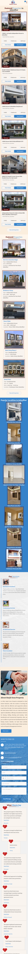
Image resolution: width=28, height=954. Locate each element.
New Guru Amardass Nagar (10, 259)
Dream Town (7, 379)
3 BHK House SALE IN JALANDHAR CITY (12, 141)
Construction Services (9, 608)
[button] (10, 753)
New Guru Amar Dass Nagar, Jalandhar (14, 485)
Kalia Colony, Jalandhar (14, 443)
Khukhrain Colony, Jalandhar (14, 464)
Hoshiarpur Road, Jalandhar (14, 568)
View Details (8, 44)
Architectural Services (9, 629)
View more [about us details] (5, 731)
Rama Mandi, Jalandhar (14, 506)
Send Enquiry (20, 44)
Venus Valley (7, 321)
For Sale (6, 30)
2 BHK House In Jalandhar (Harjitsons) (12, 106)
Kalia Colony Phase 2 (10, 350)
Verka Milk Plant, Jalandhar (14, 422)
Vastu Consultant (7, 651)
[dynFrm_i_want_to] (14, 784)
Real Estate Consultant (9, 586)
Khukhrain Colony (8, 290)
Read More (6, 820)
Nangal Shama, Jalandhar (14, 547)
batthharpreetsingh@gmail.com (13, 757)
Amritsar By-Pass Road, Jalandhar (14, 527)
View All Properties (14, 230)
